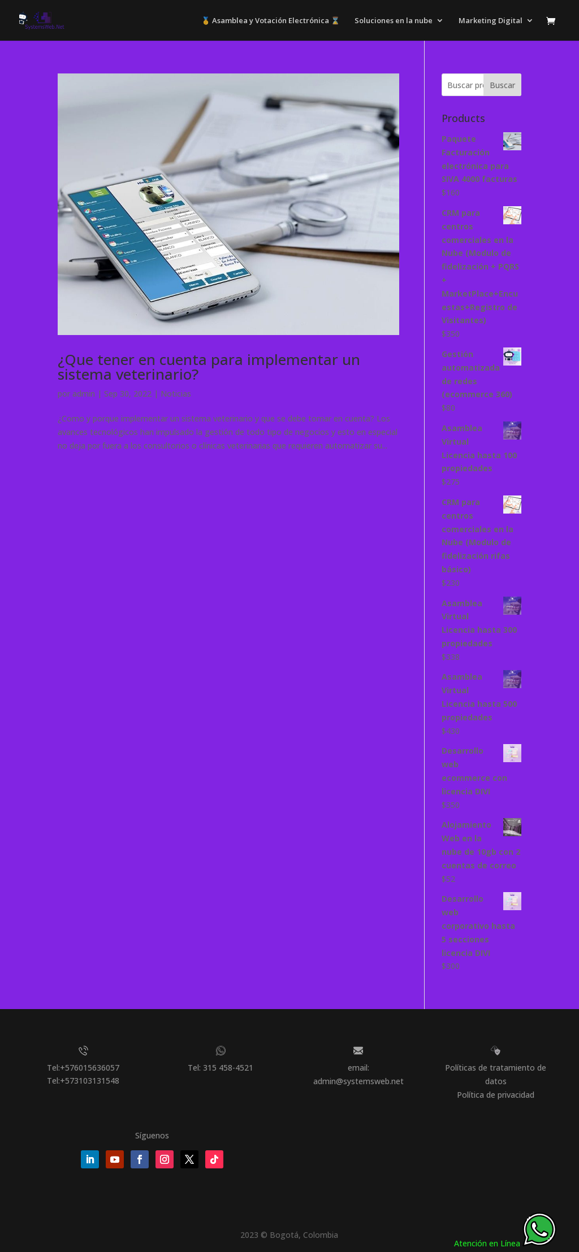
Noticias (176, 393)
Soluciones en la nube (394, 20)
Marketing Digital (490, 20)
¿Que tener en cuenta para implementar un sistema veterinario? (209, 366)
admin (83, 393)
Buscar (502, 85)
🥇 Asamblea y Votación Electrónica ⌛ (270, 20)
